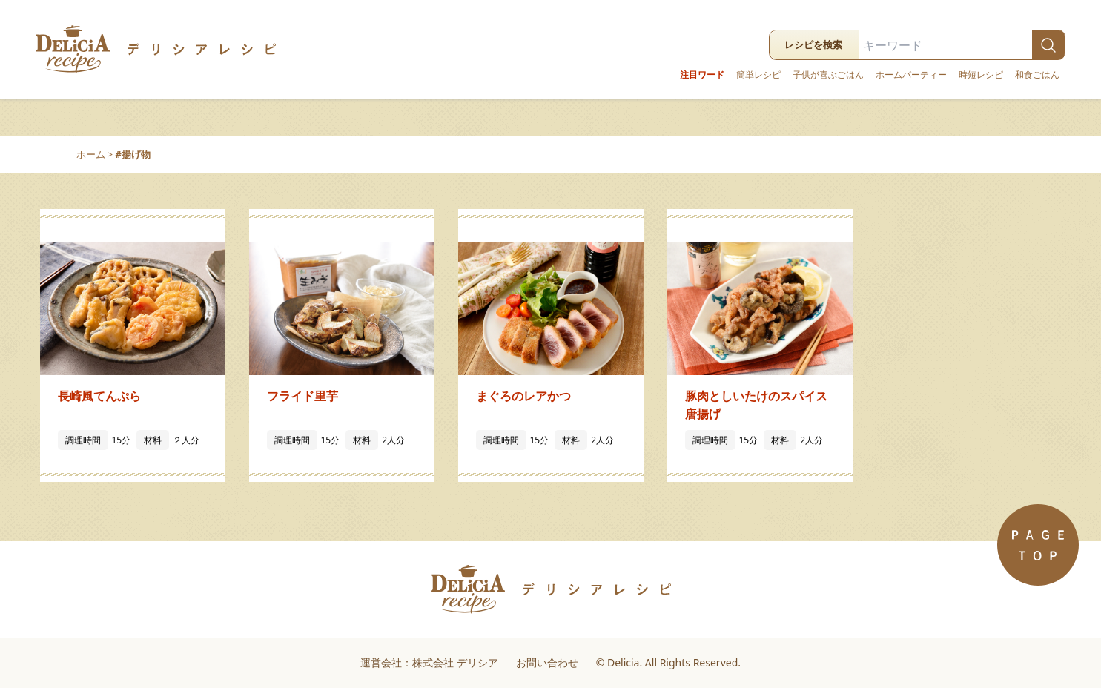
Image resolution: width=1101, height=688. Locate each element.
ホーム (90, 154)
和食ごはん (1037, 75)
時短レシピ (981, 75)
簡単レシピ (758, 75)
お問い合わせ (547, 662)
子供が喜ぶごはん (828, 75)
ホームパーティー (911, 75)
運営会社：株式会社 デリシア (429, 662)
